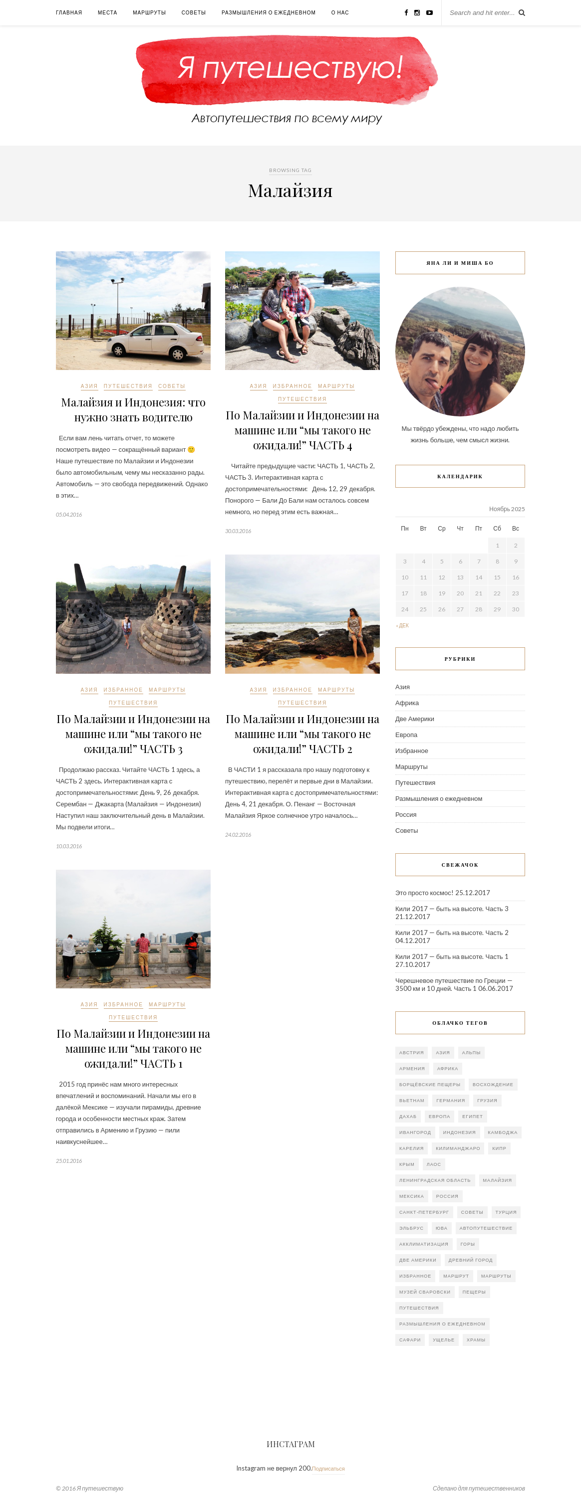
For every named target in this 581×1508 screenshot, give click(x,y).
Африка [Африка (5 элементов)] (447, 1068)
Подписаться (328, 1468)
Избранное (292, 386)
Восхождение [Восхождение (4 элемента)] (493, 1084)
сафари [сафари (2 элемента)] (410, 1339)
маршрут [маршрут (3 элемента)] (456, 1276)
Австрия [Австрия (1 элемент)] (411, 1052)
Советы (194, 12)
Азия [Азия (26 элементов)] (443, 1052)
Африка (407, 703)
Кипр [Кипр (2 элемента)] (499, 1148)
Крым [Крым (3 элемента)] (407, 1164)
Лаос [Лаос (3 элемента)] (434, 1164)
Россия (406, 814)
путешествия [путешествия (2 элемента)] (419, 1308)
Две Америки (414, 719)
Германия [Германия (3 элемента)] (450, 1100)
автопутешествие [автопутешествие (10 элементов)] (486, 1228)
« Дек (402, 625)
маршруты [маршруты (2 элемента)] (496, 1276)
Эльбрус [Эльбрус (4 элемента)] (411, 1228)
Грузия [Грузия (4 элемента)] (487, 1100)
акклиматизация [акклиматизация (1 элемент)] (424, 1244)
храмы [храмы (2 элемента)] (476, 1339)
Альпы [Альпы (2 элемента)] (471, 1052)
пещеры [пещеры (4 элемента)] (474, 1292)
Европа (406, 735)
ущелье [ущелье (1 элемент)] (444, 1339)
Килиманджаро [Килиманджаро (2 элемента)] (458, 1148)
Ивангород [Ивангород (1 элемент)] (415, 1132)
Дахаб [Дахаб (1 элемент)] (408, 1116)
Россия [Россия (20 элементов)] (447, 1196)
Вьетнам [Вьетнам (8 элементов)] (411, 1100)
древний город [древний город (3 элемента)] (471, 1260)
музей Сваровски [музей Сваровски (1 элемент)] (425, 1292)
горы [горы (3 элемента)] (468, 1244)
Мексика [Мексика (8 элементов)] (411, 1196)
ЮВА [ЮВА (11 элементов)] (442, 1228)
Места (107, 12)
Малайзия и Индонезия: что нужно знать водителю (133, 409)
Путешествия (128, 386)
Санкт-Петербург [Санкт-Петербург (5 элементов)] (424, 1212)
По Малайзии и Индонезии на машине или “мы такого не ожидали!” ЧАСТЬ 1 (133, 1048)
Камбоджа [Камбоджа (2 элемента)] (503, 1132)
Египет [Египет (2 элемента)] (472, 1116)
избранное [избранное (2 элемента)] (415, 1276)
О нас (340, 12)
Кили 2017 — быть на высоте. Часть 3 (452, 909)
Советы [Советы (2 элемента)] (472, 1212)
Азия (89, 386)
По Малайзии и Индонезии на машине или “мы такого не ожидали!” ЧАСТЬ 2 (302, 733)
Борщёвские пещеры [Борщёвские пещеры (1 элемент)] (430, 1084)
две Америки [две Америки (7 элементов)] (418, 1260)
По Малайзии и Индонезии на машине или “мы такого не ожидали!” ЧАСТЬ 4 (302, 429)
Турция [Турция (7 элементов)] (506, 1212)
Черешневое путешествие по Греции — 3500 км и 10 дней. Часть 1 (454, 984)
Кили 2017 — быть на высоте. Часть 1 (452, 956)
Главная (69, 12)
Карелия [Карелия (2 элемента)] (411, 1148)
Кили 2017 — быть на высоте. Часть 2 (452, 933)
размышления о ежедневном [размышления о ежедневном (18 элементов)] (442, 1323)
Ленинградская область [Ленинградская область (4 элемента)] (435, 1180)
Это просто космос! (424, 893)
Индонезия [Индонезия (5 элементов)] (459, 1132)
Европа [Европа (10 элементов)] (439, 1116)
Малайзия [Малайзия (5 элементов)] (497, 1180)
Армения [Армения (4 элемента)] (412, 1068)
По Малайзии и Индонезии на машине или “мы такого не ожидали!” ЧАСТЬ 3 (133, 733)
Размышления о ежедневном (269, 12)
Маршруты (149, 12)
